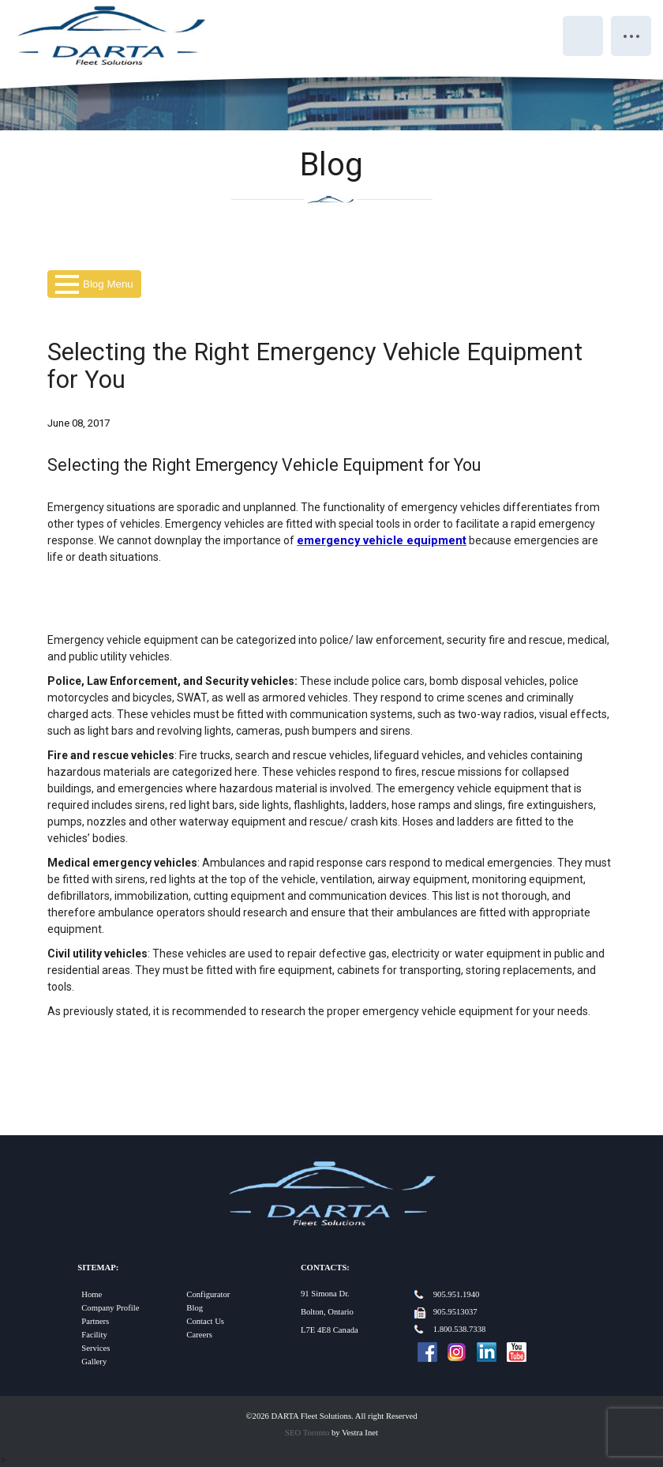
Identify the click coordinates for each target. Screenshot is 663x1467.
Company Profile (110, 1307)
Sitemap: (97, 1267)
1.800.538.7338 (459, 1329)
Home (91, 1294)
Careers (199, 1334)
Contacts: (325, 1267)
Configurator (208, 1294)
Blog (194, 1307)
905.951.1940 (456, 1294)
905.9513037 (455, 1311)
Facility (94, 1334)
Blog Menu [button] (94, 284)
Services (95, 1348)
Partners (95, 1321)
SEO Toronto (307, 1432)
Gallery (94, 1361)
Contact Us (205, 1321)
